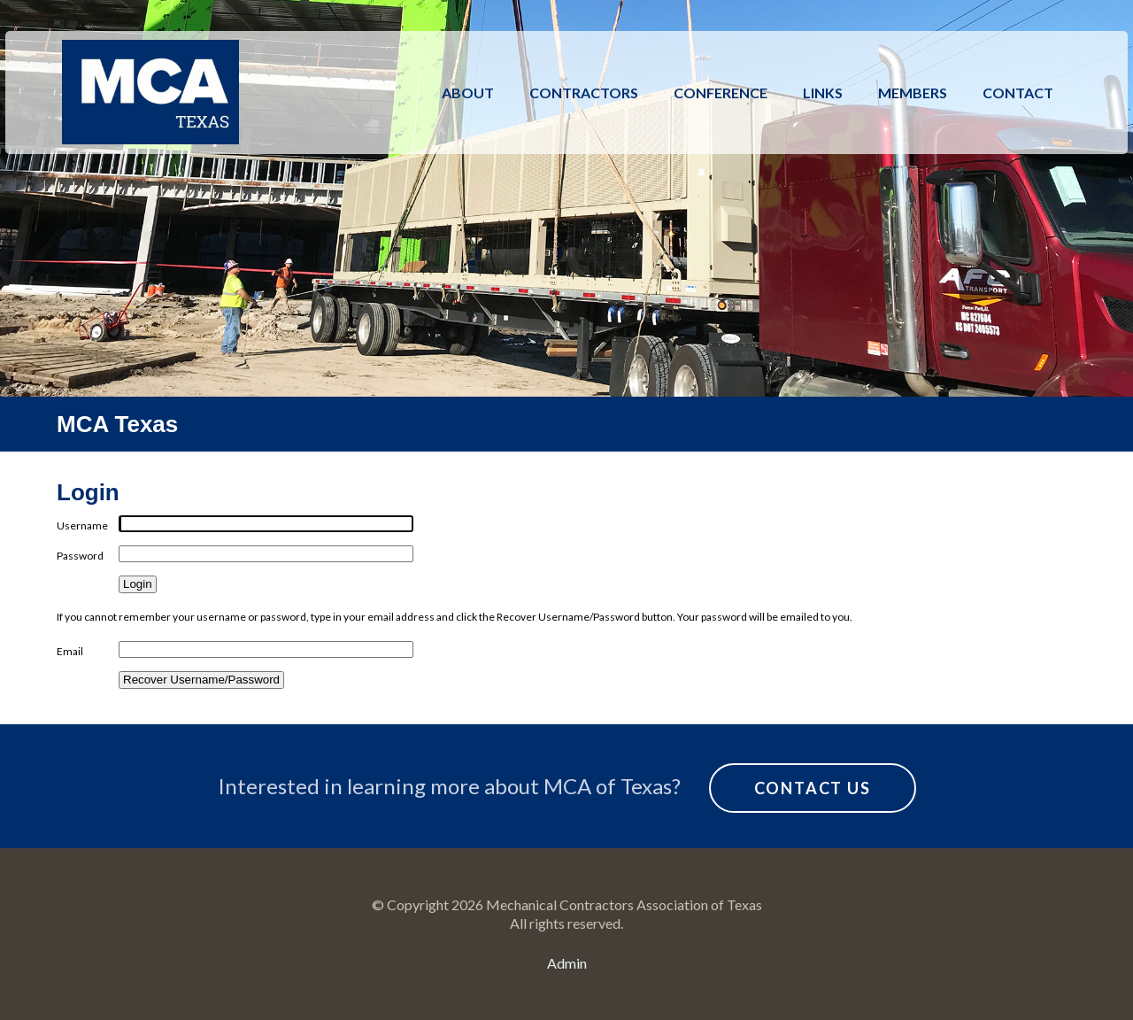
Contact (1018, 92)
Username (82, 525)
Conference (720, 92)
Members (912, 92)
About (468, 92)
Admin (567, 962)
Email (70, 651)
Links (823, 92)
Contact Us (812, 788)
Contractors (583, 92)
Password (80, 555)
